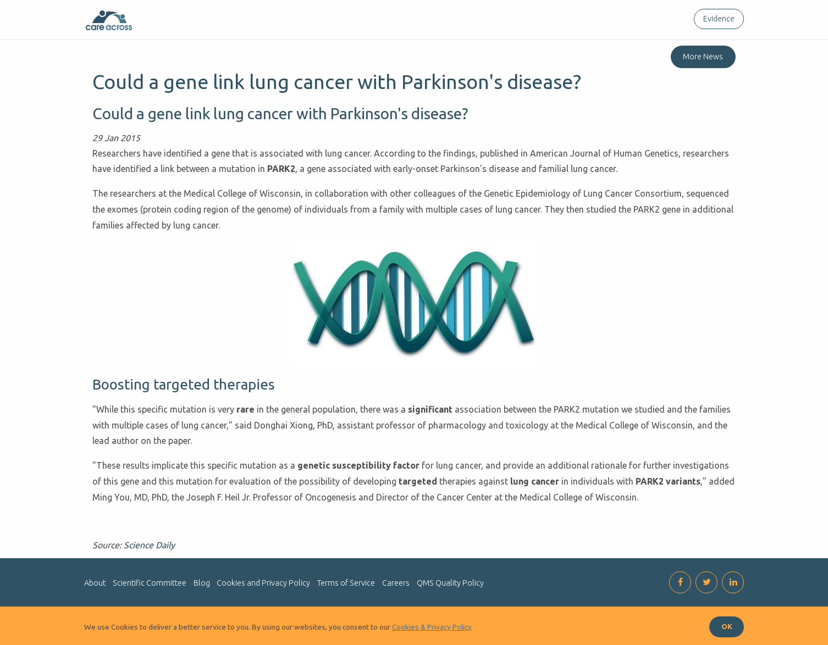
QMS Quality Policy (450, 583)
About (95, 583)
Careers (396, 583)
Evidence (719, 18)
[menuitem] (716, 19)
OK (726, 626)
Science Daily (149, 545)
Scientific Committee (149, 583)
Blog (202, 583)
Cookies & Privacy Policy (432, 626)
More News (703, 56)
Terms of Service (346, 583)
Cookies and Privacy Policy (263, 583)
